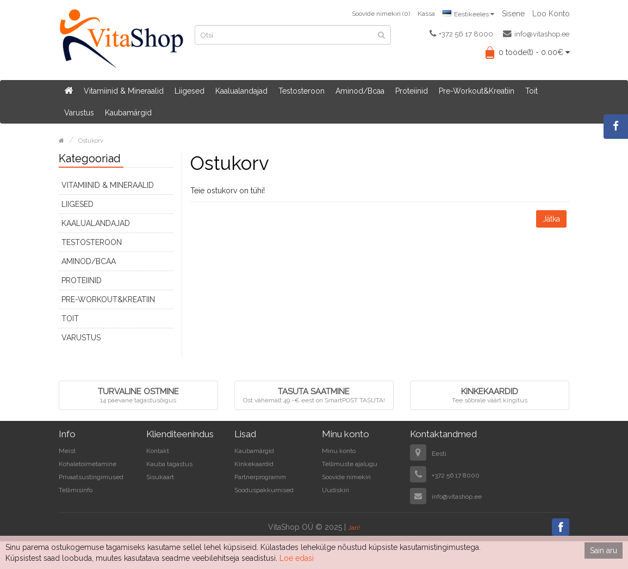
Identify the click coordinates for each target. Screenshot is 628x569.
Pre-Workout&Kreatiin (476, 91)
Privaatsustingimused (91, 477)
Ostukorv (90, 140)
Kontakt (157, 451)
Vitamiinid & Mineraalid (124, 91)
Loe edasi (296, 558)
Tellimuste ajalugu (349, 464)
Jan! (354, 527)
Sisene (513, 13)
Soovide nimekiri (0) (381, 13)
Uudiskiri (335, 490)
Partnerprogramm (260, 477)
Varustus (79, 112)
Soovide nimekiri (346, 477)
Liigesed (189, 91)
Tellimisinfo (75, 490)
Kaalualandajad (241, 91)
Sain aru (603, 550)
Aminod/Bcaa (359, 91)
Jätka (551, 219)
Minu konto (339, 451)
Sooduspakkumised (264, 490)
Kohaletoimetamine (87, 464)
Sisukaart (160, 477)
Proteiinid (411, 91)
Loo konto (551, 13)
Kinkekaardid (253, 464)
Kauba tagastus (169, 464)
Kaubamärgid (128, 112)
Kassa (426, 13)
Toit (531, 91)
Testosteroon (301, 91)
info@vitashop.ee (536, 33)
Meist (67, 451)
